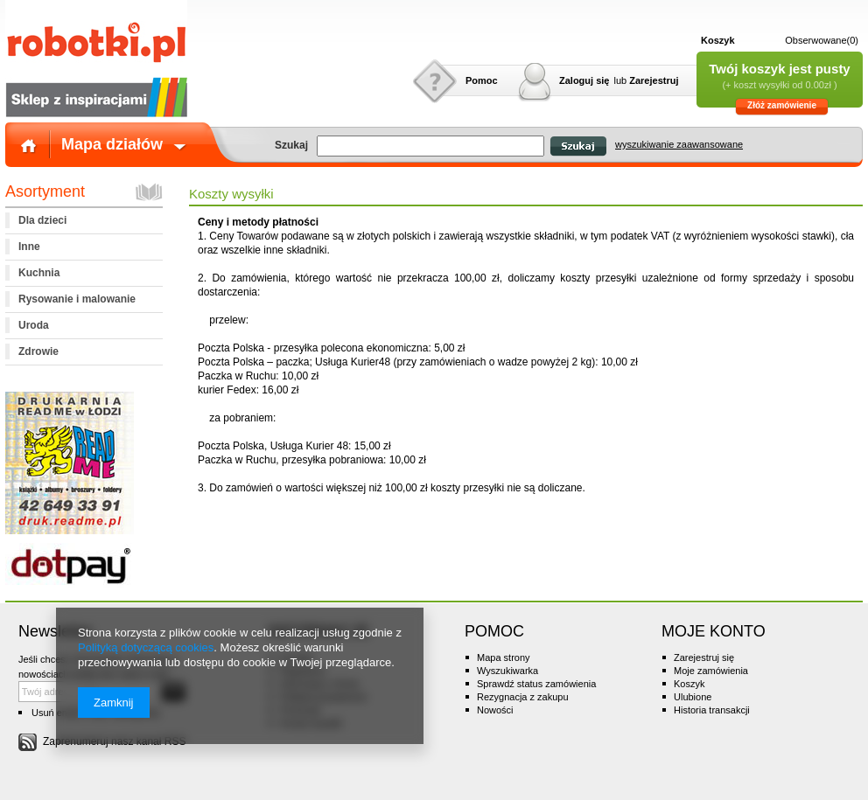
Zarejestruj (653, 80)
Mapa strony (503, 657)
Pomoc (482, 80)
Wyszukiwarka (507, 670)
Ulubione (692, 697)
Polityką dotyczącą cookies (146, 647)
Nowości (495, 710)
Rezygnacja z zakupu (523, 697)
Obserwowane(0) (821, 40)
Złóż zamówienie (781, 105)
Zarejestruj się (704, 657)
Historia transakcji (712, 710)
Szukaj (578, 146)
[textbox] (430, 146)
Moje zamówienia (711, 670)
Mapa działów (112, 144)
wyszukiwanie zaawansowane (679, 144)
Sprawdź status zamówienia (536, 683)
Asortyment (45, 191)
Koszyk (718, 40)
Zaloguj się (584, 80)
